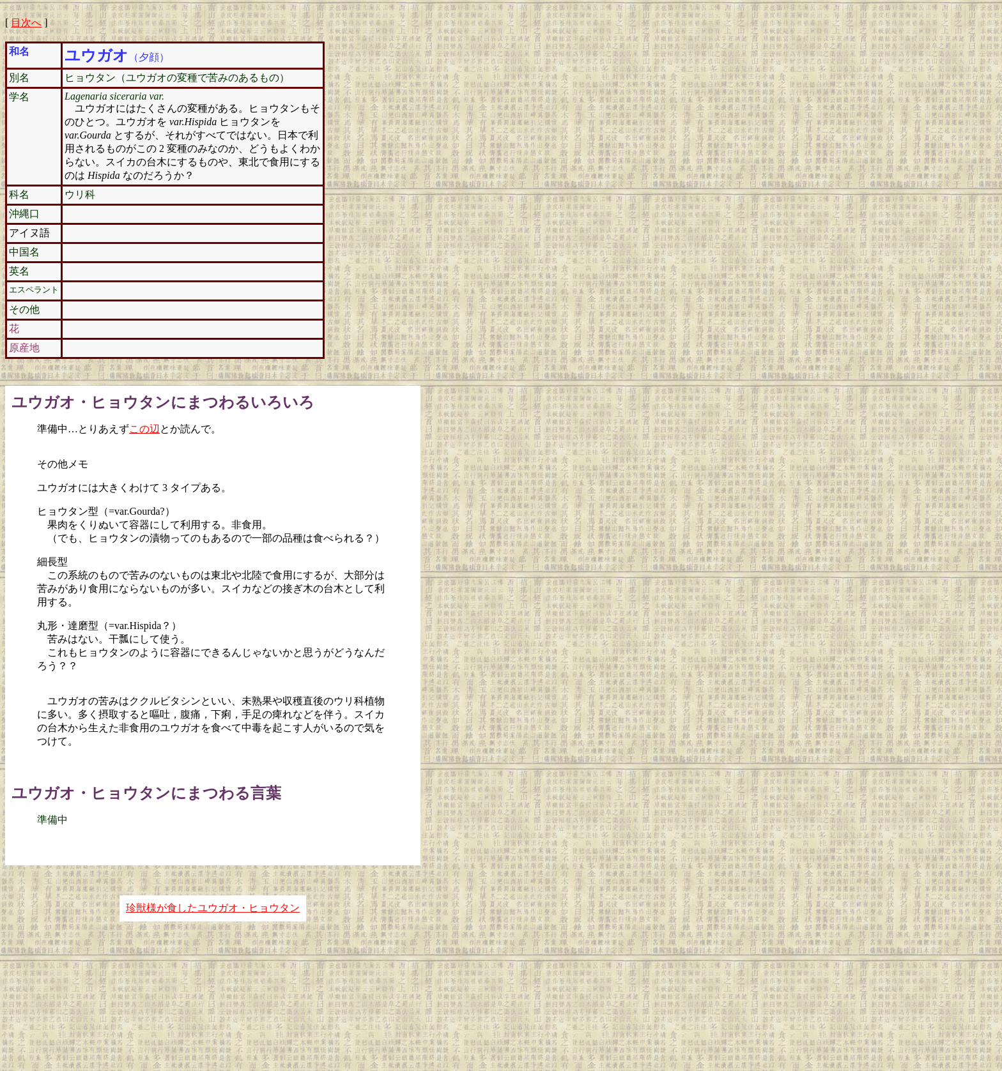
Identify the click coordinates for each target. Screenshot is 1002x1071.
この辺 (144, 428)
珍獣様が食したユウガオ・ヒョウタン (213, 907)
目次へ (26, 22)
